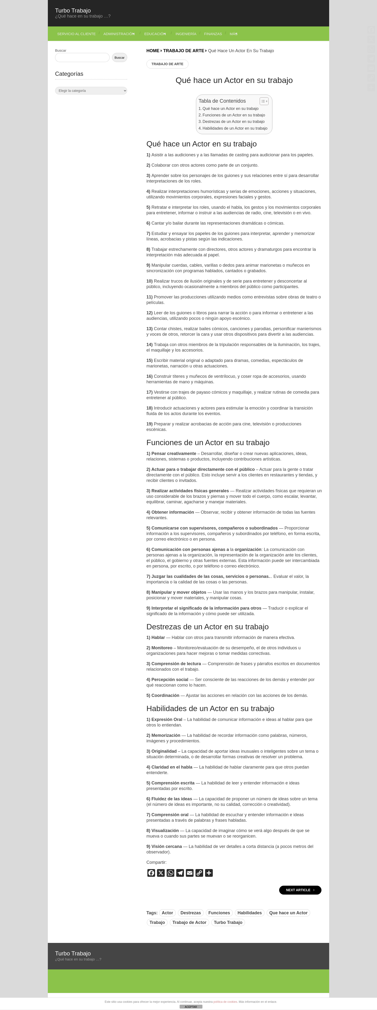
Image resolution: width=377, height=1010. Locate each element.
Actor (167, 912)
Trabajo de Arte (167, 64)
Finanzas (223, 34)
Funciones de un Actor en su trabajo (234, 115)
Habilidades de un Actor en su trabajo (235, 128)
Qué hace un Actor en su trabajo (231, 108)
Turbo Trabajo (73, 10)
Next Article (300, 890)
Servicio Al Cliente (74, 34)
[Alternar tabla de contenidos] (261, 101)
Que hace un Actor (288, 912)
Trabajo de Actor (189, 922)
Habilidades (250, 912)
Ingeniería (193, 34)
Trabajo (157, 922)
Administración (119, 34)
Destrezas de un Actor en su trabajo (234, 121)
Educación (159, 34)
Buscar (60, 50)
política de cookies (225, 1002)
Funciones (219, 912)
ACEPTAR (191, 1006)
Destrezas (191, 912)
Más (246, 34)
